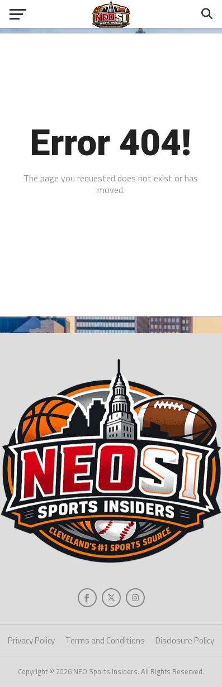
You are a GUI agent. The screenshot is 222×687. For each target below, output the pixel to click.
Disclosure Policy (184, 640)
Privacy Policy (31, 640)
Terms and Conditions (105, 640)
